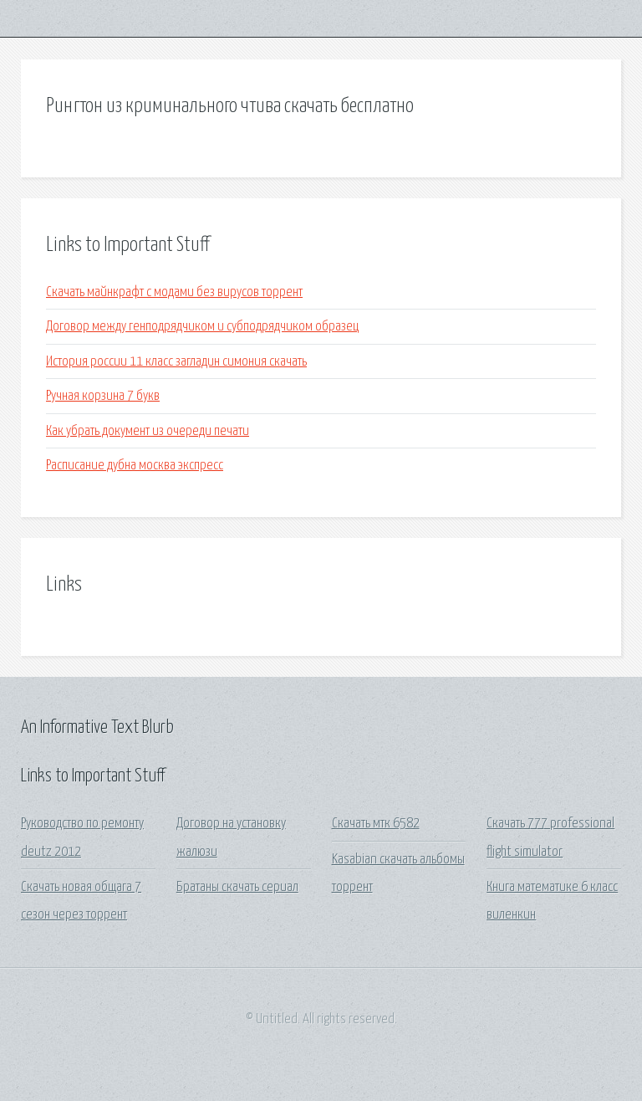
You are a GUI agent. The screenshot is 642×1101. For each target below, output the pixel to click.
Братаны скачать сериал (237, 887)
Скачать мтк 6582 (376, 824)
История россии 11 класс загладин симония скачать (176, 362)
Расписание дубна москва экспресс (134, 465)
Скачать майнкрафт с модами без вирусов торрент (174, 292)
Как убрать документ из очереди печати (147, 431)
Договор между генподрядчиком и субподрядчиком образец (202, 327)
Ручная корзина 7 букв (103, 396)
